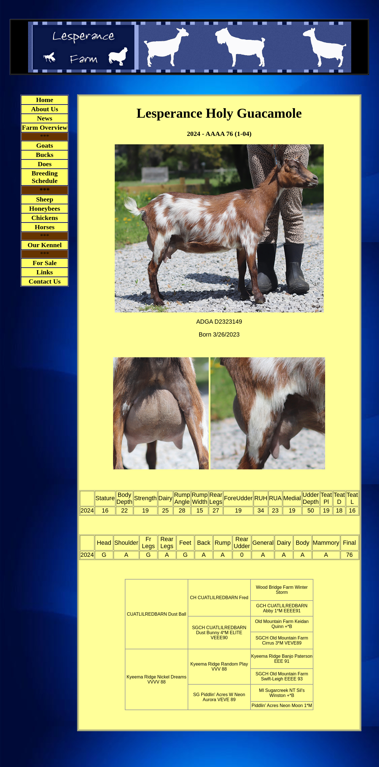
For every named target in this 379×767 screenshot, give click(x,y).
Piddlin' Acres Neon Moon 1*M (282, 705)
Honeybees (44, 208)
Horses (45, 227)
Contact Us (45, 281)
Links (44, 272)
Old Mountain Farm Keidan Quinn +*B (282, 624)
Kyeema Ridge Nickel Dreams (156, 677)
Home (44, 99)
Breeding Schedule (45, 177)
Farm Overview (44, 127)
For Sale (45, 263)
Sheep (44, 199)
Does (44, 164)
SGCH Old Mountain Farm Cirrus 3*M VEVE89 (282, 640)
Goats (44, 145)
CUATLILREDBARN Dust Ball (156, 614)
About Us (44, 109)
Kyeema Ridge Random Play (219, 664)
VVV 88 (219, 669)
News (44, 118)
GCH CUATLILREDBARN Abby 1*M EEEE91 (281, 608)
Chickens (44, 217)
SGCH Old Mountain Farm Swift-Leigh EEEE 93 (282, 676)
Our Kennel (44, 245)
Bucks (45, 154)
